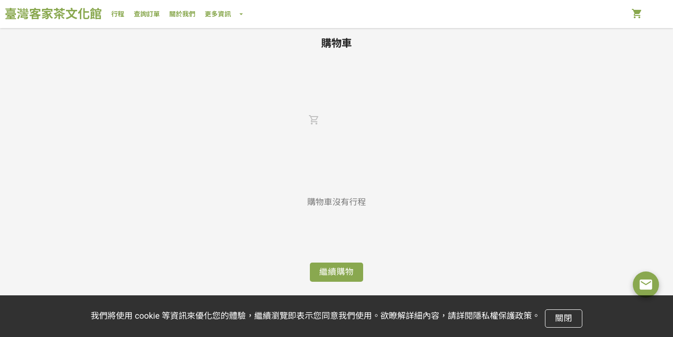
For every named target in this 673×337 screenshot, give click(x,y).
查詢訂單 (147, 14)
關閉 (563, 318)
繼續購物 (336, 272)
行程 (117, 14)
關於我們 (182, 14)
